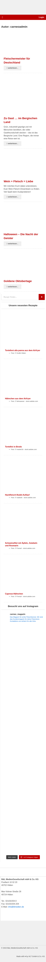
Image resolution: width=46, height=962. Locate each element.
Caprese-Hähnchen (14, 594)
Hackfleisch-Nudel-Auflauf (17, 495)
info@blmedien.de (16, 907)
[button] (2, 17)
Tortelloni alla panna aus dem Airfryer (22, 350)
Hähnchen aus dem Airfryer (18, 398)
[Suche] (42, 297)
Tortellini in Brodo (13, 447)
